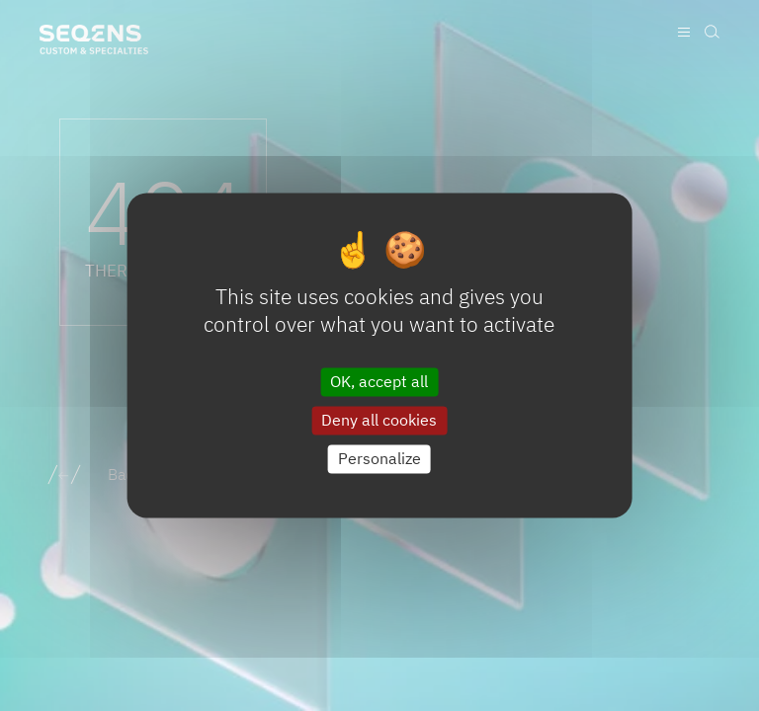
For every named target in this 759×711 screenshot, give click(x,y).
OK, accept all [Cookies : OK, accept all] (379, 381)
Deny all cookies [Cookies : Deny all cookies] (379, 420)
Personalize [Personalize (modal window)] (379, 458)
